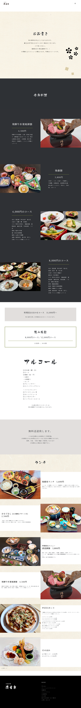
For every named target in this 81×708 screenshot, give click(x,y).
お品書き (44, 694)
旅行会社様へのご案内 (49, 698)
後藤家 (44, 690)
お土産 (44, 696)
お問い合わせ (46, 700)
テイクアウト (46, 692)
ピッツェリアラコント (49, 688)
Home (44, 686)
